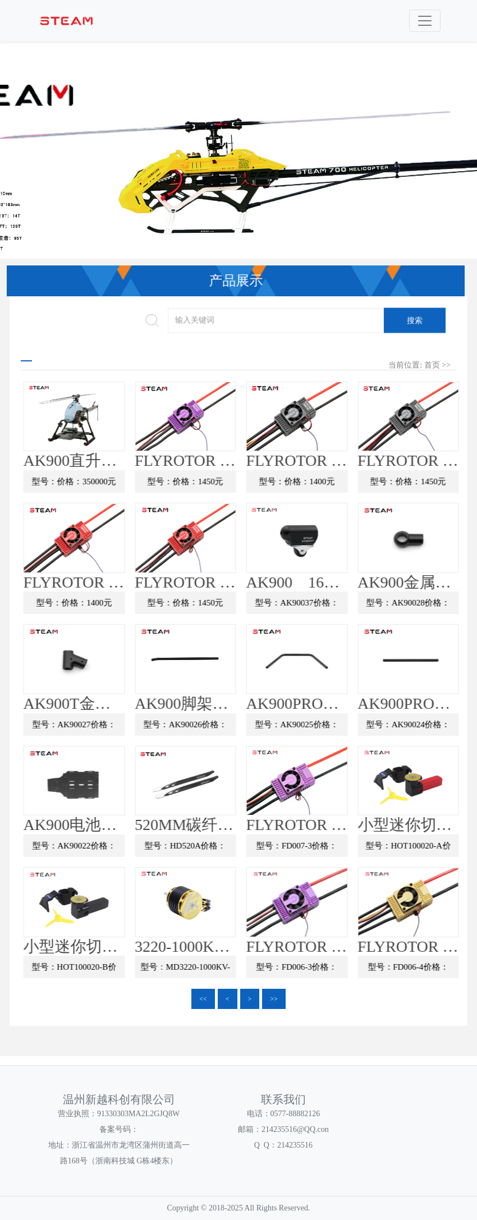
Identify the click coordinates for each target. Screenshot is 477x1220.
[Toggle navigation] (425, 21)
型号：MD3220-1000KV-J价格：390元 (220, 971)
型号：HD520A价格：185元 (220, 849)
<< (203, 999)
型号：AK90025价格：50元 (331, 728)
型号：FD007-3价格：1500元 (331, 849)
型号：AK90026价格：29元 (220, 728)
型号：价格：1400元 (332, 482)
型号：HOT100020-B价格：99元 (109, 971)
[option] (238, 163)
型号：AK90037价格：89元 (331, 606)
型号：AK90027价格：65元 (108, 728)
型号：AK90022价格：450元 (108, 849)
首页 (432, 365)
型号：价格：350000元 (109, 482)
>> (274, 999)
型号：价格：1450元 (220, 482)
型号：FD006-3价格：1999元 (331, 971)
